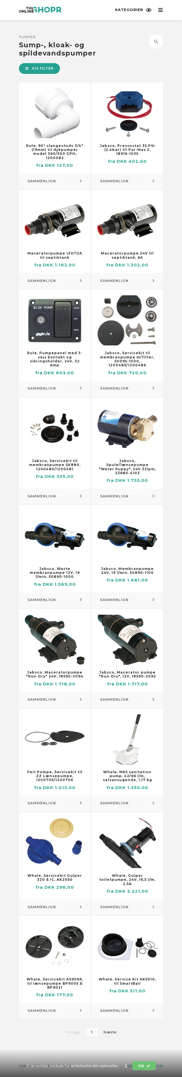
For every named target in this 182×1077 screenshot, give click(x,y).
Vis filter (39, 68)
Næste (109, 1032)
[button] (126, 1066)
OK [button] (144, 1066)
